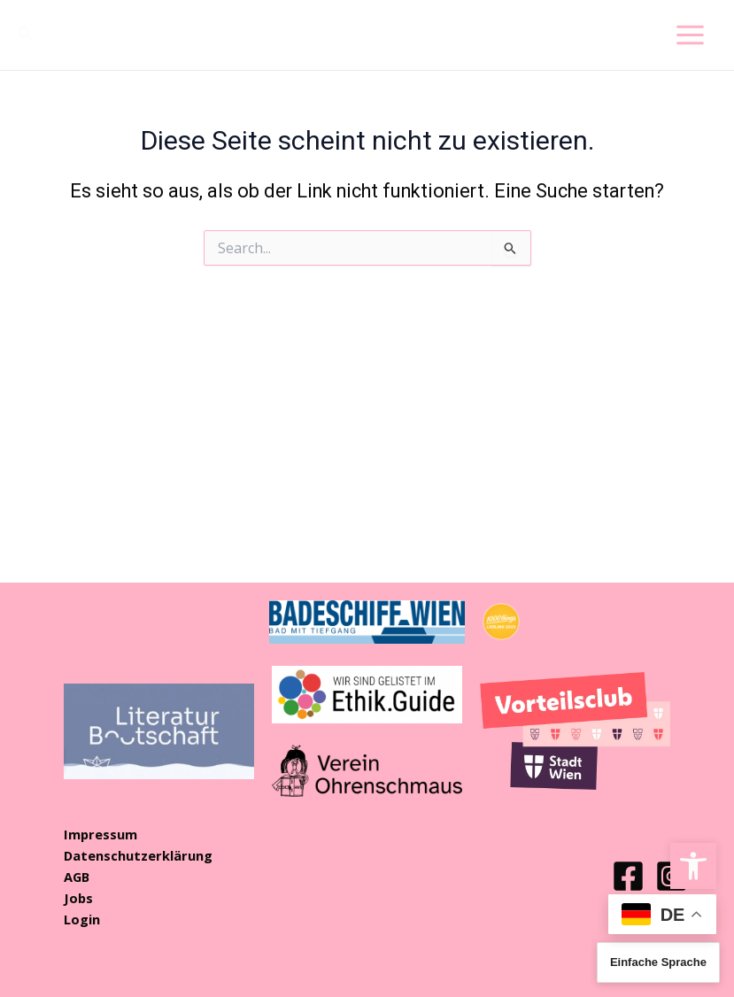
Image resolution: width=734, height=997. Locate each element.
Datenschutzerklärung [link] (138, 855)
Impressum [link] (100, 834)
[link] (693, 866)
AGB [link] (76, 876)
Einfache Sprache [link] (658, 962)
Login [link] (82, 919)
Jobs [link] (78, 898)
